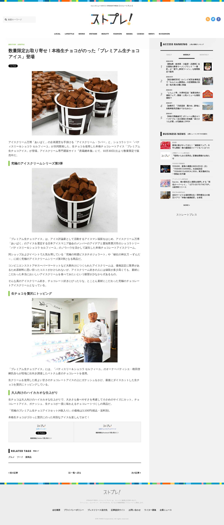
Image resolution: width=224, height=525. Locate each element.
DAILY (169, 54)
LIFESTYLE (69, 33)
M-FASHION (164, 33)
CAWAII (140, 33)
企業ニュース (166, 510)
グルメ (11, 457)
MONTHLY (204, 54)
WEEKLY (186, 54)
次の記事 (136, 473)
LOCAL (57, 33)
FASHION (117, 33)
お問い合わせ (135, 510)
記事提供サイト (118, 510)
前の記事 (13, 473)
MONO (82, 33)
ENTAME (93, 33)
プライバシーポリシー (74, 510)
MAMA (129, 33)
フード (20, 457)
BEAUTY (105, 33)
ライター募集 (150, 510)
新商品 (28, 457)
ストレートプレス (186, 214)
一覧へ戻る (74, 473)
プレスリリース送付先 (97, 510)
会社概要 (56, 510)
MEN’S (151, 33)
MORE (186, 205)
